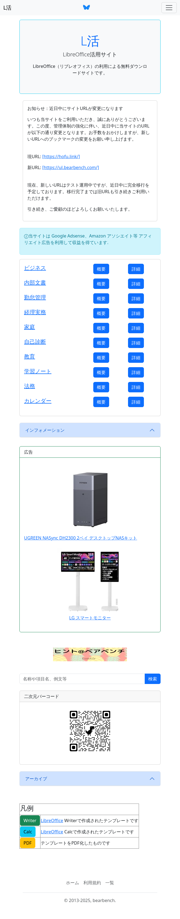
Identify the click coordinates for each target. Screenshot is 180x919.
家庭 (29, 327)
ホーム (72, 883)
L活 (7, 7)
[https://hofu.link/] (61, 156)
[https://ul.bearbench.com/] (70, 167)
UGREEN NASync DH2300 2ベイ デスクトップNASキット (80, 501)
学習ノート (37, 371)
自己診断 (35, 341)
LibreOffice (52, 820)
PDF (28, 843)
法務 (29, 386)
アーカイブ (36, 779)
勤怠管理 (35, 297)
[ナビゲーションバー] (169, 7)
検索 (152, 679)
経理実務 (35, 312)
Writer (30, 820)
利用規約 (92, 883)
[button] (90, 654)
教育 (29, 356)
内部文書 (35, 282)
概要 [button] (101, 269)
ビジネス (35, 267)
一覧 (109, 883)
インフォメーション (45, 430)
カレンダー (37, 400)
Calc (28, 832)
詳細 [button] (136, 269)
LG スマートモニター (90, 618)
